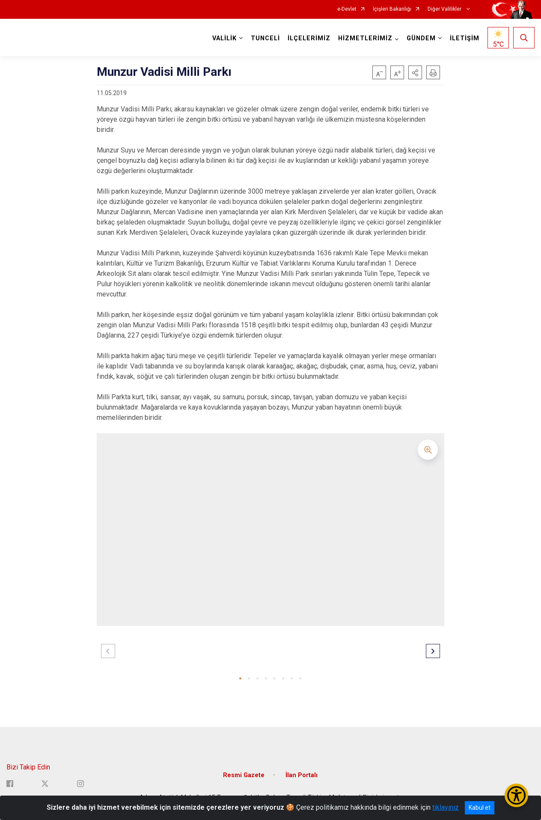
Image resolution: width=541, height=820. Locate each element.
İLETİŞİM (464, 38)
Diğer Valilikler (445, 9)
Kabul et (479, 807)
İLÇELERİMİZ (309, 38)
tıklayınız (445, 807)
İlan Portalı (301, 775)
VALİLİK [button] (224, 38)
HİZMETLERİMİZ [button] (365, 38)
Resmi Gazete (244, 775)
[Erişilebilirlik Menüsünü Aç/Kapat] (516, 795)
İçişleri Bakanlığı (392, 9)
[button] (415, 72)
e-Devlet (347, 9)
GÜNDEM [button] (421, 38)
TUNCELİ (265, 38)
